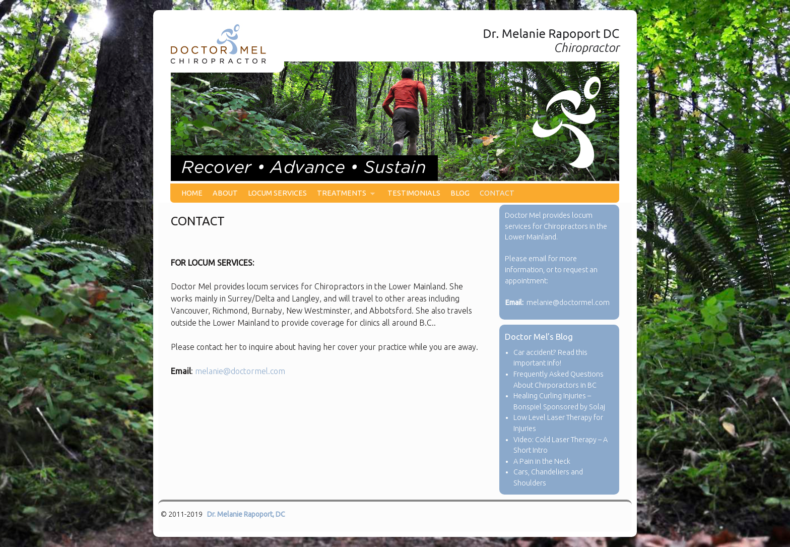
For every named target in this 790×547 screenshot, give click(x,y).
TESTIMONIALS (413, 193)
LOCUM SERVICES (277, 193)
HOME (192, 193)
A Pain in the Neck (541, 461)
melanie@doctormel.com (240, 371)
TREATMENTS (343, 196)
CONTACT (497, 193)
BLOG (460, 193)
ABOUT (225, 193)
